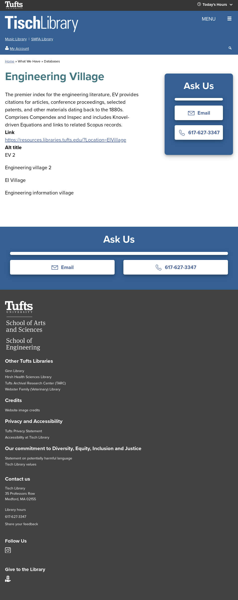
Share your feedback (21, 524)
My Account (19, 48)
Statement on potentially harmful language (38, 458)
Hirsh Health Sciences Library (28, 377)
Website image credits (22, 410)
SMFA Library (42, 39)
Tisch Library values (20, 464)
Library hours (15, 509)
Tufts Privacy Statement (23, 431)
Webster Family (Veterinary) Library (32, 389)
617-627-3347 (15, 516)
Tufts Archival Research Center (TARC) (35, 383)
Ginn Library (14, 371)
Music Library (16, 39)
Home (9, 61)
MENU (216, 19)
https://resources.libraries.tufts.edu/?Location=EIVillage (65, 140)
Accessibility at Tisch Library (27, 437)
